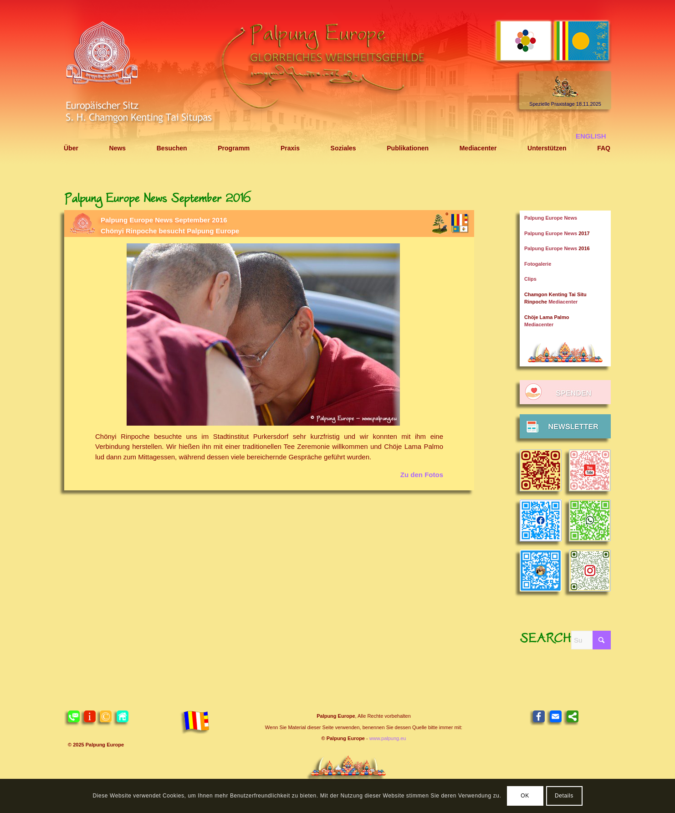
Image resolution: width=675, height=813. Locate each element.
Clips (530, 279)
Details (564, 795)
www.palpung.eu (387, 738)
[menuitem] (71, 148)
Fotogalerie (537, 264)
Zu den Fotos (421, 475)
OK (525, 795)
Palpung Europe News (550, 218)
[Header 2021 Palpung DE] (337, 83)
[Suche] (591, 640)
